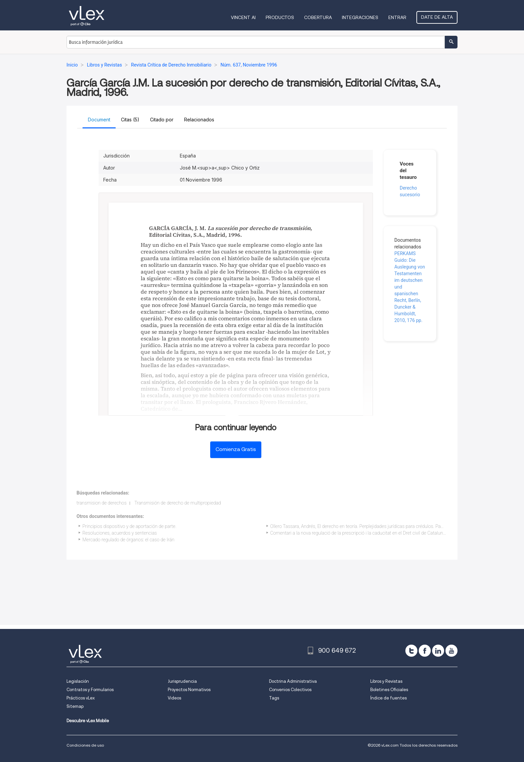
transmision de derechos (102, 503)
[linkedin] (438, 651)
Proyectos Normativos (189, 689)
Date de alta (437, 17)
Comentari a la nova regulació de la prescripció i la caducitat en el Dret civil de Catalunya (359, 533)
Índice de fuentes (388, 697)
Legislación (78, 681)
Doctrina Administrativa (293, 681)
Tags (274, 697)
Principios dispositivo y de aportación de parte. (129, 526)
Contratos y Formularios (90, 689)
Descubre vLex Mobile (88, 720)
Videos (174, 697)
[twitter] (411, 651)
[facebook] (425, 651)
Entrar (397, 17)
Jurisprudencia (182, 681)
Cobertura (318, 17)
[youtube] (451, 651)
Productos (280, 17)
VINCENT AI (243, 17)
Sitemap (75, 706)
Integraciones (360, 17)
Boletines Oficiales (389, 689)
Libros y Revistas (386, 681)
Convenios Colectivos (290, 689)
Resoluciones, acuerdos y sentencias (120, 533)
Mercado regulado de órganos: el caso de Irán (128, 539)
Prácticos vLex (81, 697)
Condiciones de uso (85, 745)
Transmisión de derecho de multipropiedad (177, 503)
